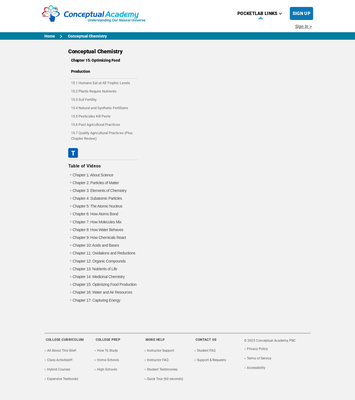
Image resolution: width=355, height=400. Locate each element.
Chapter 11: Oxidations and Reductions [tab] (101, 253)
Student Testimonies (162, 369)
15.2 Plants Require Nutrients (93, 91)
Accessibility (256, 368)
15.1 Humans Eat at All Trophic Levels (100, 83)
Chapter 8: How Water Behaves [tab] (95, 230)
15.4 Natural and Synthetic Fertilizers (99, 108)
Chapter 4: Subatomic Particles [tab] (95, 198)
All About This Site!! (61, 350)
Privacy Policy (257, 349)
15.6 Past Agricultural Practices (95, 124)
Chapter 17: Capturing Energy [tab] (94, 300)
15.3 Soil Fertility (84, 100)
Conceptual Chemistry (87, 36)
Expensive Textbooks (62, 379)
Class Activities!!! (59, 360)
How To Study (107, 350)
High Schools (107, 369)
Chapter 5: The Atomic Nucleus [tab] (95, 206)
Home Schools (108, 360)
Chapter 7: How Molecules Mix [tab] (94, 222)
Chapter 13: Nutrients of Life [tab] (92, 269)
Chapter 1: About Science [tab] (90, 175)
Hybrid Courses (58, 369)
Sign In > (303, 26)
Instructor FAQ (157, 360)
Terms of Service (259, 358)
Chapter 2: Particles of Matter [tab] (93, 183)
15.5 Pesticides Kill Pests (91, 116)
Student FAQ (206, 350)
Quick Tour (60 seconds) (165, 379)
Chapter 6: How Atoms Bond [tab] (93, 214)
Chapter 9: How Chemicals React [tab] (97, 237)
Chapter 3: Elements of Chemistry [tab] (97, 190)
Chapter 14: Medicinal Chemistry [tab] (96, 276)
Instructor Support (160, 350)
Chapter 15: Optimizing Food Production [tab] (102, 284)
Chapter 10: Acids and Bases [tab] (93, 245)
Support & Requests (211, 360)
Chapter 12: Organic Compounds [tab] (97, 261)
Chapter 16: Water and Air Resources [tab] (100, 292)
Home (49, 36)
